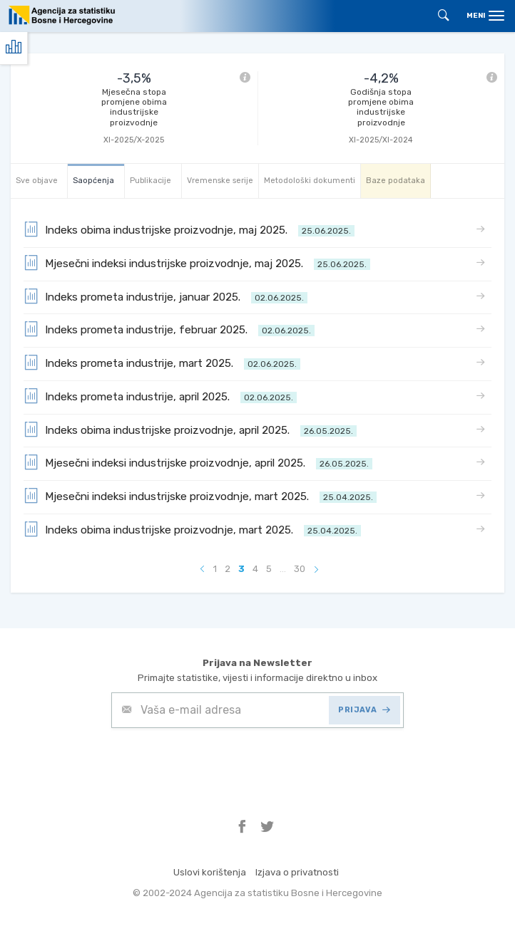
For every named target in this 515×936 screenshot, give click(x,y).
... (283, 568)
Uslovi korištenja (209, 872)
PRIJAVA (364, 709)
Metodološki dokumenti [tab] (309, 180)
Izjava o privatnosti (297, 872)
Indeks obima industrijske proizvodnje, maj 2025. (189, 229)
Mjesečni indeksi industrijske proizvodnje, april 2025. (198, 461)
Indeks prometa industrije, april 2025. (160, 395)
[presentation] (219, 763)
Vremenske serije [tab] (220, 180)
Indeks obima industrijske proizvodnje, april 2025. (190, 429)
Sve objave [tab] (37, 180)
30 (299, 568)
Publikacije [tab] (150, 180)
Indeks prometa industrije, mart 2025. (162, 362)
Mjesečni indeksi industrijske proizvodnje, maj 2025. (197, 262)
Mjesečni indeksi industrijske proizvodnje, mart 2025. (200, 495)
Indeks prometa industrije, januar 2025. (165, 295)
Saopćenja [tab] (93, 180)
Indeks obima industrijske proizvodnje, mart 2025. (192, 528)
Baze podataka (395, 180)
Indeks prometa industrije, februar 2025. (169, 328)
